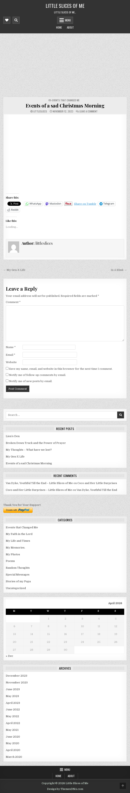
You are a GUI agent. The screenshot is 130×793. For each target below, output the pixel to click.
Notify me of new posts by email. (30, 381)
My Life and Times (18, 540)
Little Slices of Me (65, 5)
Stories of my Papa (18, 581)
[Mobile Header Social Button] (6, 20)
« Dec (9, 655)
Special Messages (18, 574)
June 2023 (13, 689)
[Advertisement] (65, 64)
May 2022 (12, 716)
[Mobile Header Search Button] (16, 20)
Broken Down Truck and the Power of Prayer (36, 442)
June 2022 (13, 709)
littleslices (40, 111)
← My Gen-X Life (14, 269)
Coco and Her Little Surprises (97, 483)
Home (59, 27)
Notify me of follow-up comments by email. (37, 375)
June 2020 (13, 736)
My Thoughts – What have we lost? (29, 449)
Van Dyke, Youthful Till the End (97, 489)
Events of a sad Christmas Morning (65, 105)
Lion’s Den (13, 436)
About (70, 27)
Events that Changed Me (65, 100)
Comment (13, 302)
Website (11, 362)
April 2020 (13, 750)
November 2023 (17, 682)
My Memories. (15, 547)
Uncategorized (16, 588)
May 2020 (12, 743)
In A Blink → (119, 269)
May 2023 (12, 696)
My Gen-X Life (15, 456)
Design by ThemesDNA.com (65, 789)
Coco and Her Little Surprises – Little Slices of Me (39, 489)
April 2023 (13, 702)
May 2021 (12, 729)
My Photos (13, 554)
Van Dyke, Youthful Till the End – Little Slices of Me (39, 483)
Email (10, 354)
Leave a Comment (88, 111)
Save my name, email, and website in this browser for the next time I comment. (60, 368)
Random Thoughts (18, 567)
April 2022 (13, 723)
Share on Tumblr (85, 203)
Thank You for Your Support (22, 504)
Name (11, 347)
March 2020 (14, 756)
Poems (10, 561)
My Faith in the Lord (19, 534)
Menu (68, 20)
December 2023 (16, 675)
